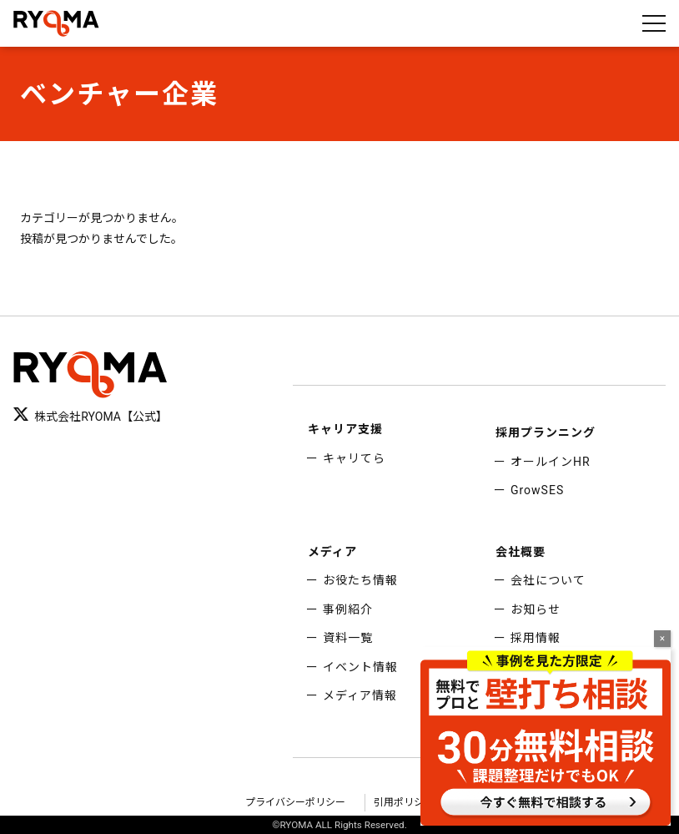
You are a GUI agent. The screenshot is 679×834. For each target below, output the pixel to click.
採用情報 (536, 637)
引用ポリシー (404, 802)
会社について (548, 580)
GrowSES (537, 490)
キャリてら (354, 458)
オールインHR (551, 461)
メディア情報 (360, 695)
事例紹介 (348, 609)
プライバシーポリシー (295, 802)
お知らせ (536, 609)
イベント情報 (360, 667)
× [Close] (662, 638)
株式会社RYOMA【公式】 (90, 415)
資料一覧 (348, 637)
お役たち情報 (360, 580)
